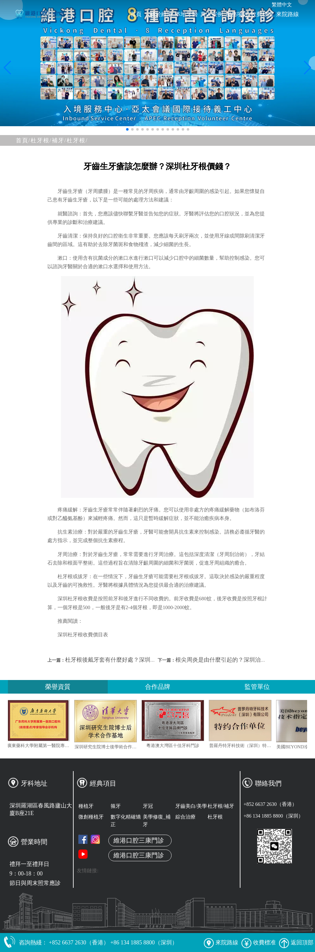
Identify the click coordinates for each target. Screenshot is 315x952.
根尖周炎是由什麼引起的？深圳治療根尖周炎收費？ (240, 660)
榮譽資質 (57, 686)
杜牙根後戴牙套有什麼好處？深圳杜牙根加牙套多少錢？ (136, 660)
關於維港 (161, 14)
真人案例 (211, 14)
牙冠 (148, 806)
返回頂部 (296, 942)
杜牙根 (215, 816)
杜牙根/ (77, 140)
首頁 (136, 14)
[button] (127, 129)
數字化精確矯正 (126, 820)
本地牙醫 (186, 14)
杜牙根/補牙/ (49, 140)
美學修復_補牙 (157, 820)
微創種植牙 (91, 816)
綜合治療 (185, 816)
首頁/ (23, 140)
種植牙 (86, 806)
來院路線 (287, 14)
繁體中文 (282, 4)
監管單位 (257, 686)
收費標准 (262, 14)
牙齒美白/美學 (191, 806)
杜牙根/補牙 (221, 806)
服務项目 (237, 14)
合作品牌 (157, 686)
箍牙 (116, 806)
